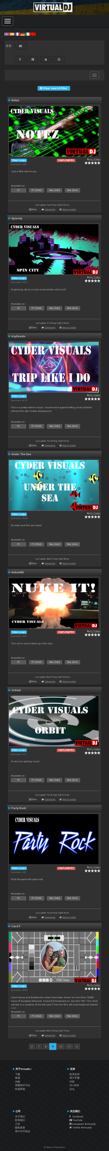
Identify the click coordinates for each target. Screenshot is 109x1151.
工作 (17, 1123)
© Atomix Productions (54, 1147)
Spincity (16, 218)
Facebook (76, 1116)
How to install (69, 209)
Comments (50, 209)
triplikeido (18, 336)
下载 (17, 1074)
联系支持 (74, 1074)
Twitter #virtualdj (80, 1127)
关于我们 (20, 1116)
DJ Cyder (95, 159)
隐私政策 (20, 1127)
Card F (15, 926)
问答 (72, 1081)
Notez (15, 100)
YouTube (75, 1120)
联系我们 (20, 1120)
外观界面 (20, 1089)
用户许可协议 (22, 1131)
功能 (17, 1081)
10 (60, 1046)
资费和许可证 (22, 1085)
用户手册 (74, 1077)
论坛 (72, 1089)
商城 (17, 1077)
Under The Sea (21, 454)
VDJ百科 (74, 1085)
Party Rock (18, 808)
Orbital (16, 690)
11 (69, 1046)
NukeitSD (17, 572)
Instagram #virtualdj (82, 1123)
